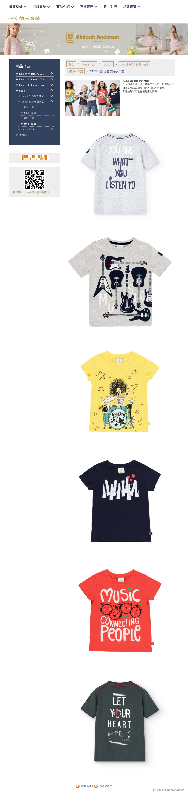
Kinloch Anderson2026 (31, 74)
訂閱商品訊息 (104, 786)
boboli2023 (28, 129)
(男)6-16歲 (30, 124)
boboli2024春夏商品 (33, 101)
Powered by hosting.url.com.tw (168, 789)
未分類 (23, 135)
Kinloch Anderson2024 (31, 85)
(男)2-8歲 (29, 118)
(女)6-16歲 (30, 112)
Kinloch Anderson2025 (31, 79)
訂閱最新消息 (86, 786)
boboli (22, 90)
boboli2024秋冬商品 (33, 96)
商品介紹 (89, 64)
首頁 (71, 64)
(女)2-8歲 (29, 107)
